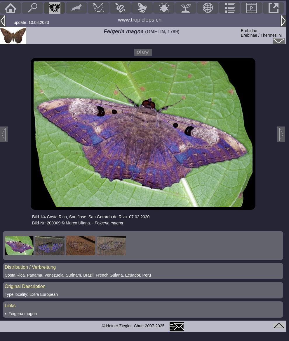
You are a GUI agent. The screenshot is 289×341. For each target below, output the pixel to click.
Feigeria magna (22, 313)
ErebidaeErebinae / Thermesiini (261, 33)
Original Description (25, 286)
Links (10, 305)
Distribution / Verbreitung (30, 267)
